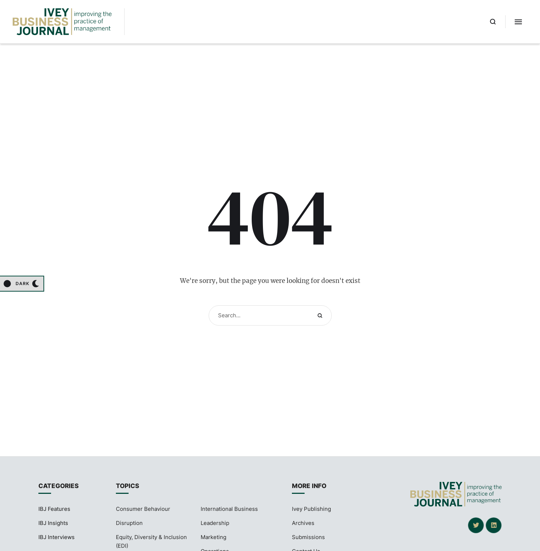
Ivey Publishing (311, 508)
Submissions (308, 537)
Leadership (215, 523)
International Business (229, 508)
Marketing (213, 537)
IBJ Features (54, 508)
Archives (303, 523)
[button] (493, 21)
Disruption (129, 523)
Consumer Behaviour (143, 508)
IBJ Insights (53, 523)
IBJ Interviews (56, 537)
